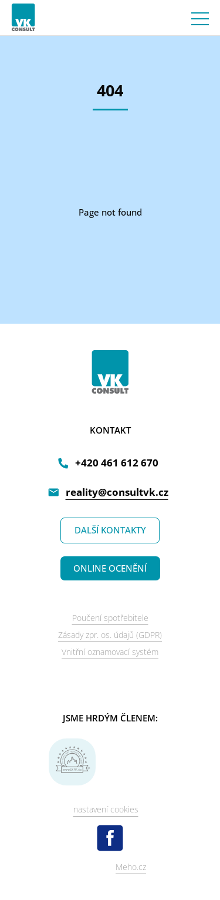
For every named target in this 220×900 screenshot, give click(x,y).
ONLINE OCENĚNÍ (110, 568)
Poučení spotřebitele (110, 617)
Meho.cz (131, 866)
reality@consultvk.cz (117, 492)
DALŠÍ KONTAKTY (110, 530)
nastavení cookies (105, 809)
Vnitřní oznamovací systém (110, 651)
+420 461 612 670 (116, 462)
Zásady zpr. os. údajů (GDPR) (110, 634)
